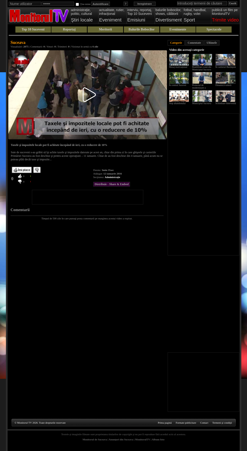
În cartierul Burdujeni (226, 67)
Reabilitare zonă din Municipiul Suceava (201, 68)
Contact (204, 422)
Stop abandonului (177, 103)
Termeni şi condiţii (222, 422)
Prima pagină (165, 422)
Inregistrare (144, 3)
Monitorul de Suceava (94, 439)
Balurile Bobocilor (142, 29)
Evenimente (177, 29)
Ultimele (212, 42)
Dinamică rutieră (223, 85)
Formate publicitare (186, 422)
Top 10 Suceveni (33, 29)
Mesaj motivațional (178, 67)
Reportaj (69, 29)
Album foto (158, 439)
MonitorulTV (142, 439)
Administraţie (112, 177)
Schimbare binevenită (226, 103)
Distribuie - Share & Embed (112, 184)
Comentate (194, 42)
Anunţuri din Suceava (121, 439)
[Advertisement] (87, 197)
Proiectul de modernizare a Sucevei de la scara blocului (201, 89)
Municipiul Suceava (201, 103)
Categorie (176, 42)
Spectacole (214, 29)
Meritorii (105, 29)
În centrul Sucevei (177, 85)
